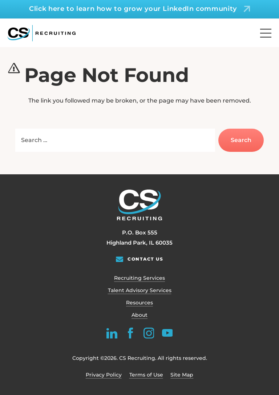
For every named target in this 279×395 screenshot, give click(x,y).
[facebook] (130, 333)
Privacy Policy (104, 374)
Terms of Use (146, 374)
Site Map (181, 374)
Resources (139, 302)
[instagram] (148, 333)
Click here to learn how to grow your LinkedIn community (133, 9)
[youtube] (167, 333)
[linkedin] (111, 333)
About (139, 315)
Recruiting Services (139, 278)
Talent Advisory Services (139, 290)
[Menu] (265, 33)
